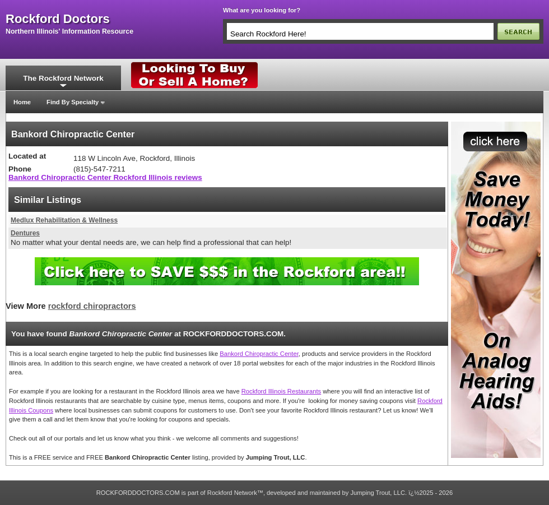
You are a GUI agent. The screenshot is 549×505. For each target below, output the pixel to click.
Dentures (25, 233)
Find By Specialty (72, 102)
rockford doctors (58, 19)
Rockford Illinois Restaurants (281, 391)
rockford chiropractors (92, 306)
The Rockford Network (63, 78)
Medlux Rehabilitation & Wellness (64, 220)
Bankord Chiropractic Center (259, 353)
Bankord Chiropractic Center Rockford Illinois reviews (105, 177)
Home (22, 102)
